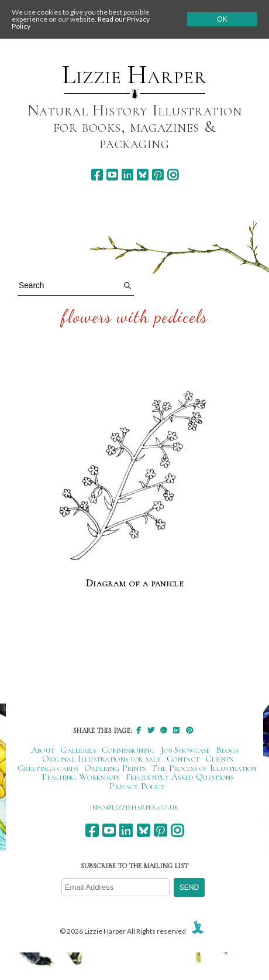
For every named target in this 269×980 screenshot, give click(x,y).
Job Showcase (186, 750)
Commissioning (128, 750)
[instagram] (172, 175)
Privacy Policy (137, 786)
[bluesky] (142, 175)
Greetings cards (48, 768)
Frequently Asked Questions (180, 776)
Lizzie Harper (134, 75)
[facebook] (96, 175)
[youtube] (112, 175)
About (43, 750)
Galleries (78, 750)
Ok (222, 19)
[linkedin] (127, 175)
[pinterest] (157, 175)
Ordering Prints (115, 768)
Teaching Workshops (80, 776)
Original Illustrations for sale (101, 758)
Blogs (227, 750)
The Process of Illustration (204, 768)
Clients (219, 758)
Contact (183, 758)
